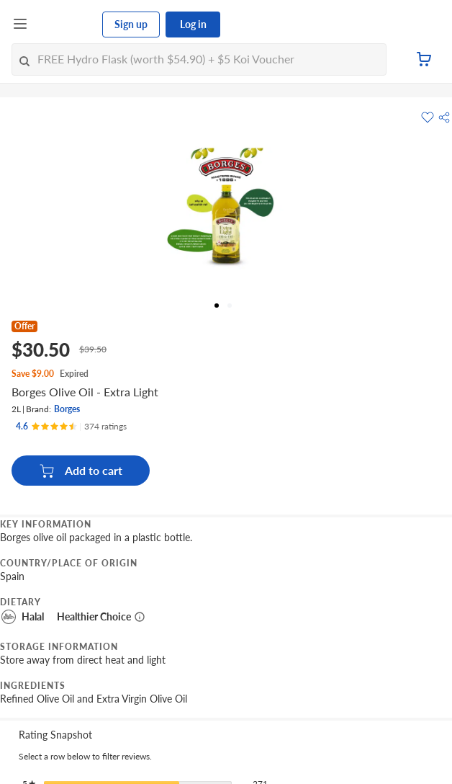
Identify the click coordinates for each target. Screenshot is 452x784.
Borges (67, 409)
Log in (193, 24)
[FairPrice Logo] (65, 24)
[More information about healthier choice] (139, 617)
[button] (444, 117)
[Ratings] (71, 426)
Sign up (131, 24)
